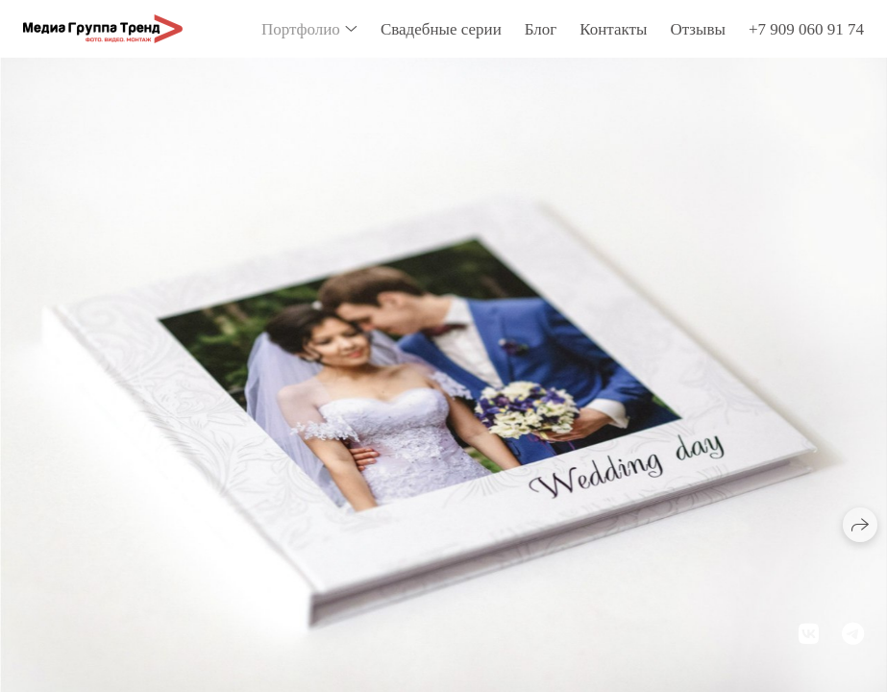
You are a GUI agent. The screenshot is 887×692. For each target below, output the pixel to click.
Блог (541, 29)
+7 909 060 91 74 (806, 29)
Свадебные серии (441, 29)
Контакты (613, 29)
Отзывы (698, 29)
